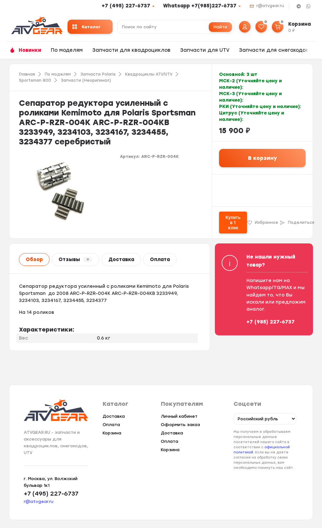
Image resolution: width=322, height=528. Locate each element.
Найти (220, 26)
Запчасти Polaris (97, 74)
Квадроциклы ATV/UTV (148, 74)
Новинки (30, 50)
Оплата (160, 259)
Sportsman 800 (35, 80)
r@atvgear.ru (270, 6)
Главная (27, 74)
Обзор (34, 259)
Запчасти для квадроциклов (131, 50)
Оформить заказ (180, 424)
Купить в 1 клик (233, 222)
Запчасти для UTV (204, 50)
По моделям (67, 50)
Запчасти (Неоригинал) (86, 80)
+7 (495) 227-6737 (126, 6)
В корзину (262, 158)
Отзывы (75, 259)
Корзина (112, 433)
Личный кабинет (179, 416)
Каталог (86, 26)
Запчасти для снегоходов (273, 50)
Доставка (121, 259)
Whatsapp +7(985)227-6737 (199, 6)
